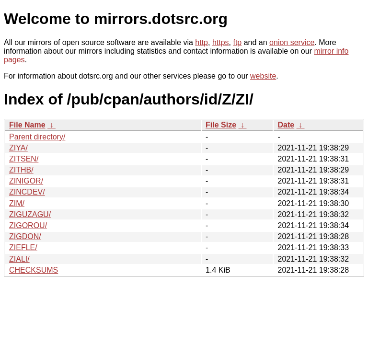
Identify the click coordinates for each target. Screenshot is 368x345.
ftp (237, 42)
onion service (291, 42)
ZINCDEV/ (27, 192)
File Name (27, 125)
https (220, 42)
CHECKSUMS (33, 270)
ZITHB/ (21, 170)
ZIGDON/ (25, 236)
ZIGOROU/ (28, 225)
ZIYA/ (18, 148)
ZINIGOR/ (26, 181)
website (263, 76)
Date (285, 125)
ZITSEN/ (23, 159)
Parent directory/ (37, 137)
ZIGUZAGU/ (30, 214)
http (201, 42)
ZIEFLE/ (23, 247)
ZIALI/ (19, 259)
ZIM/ (16, 203)
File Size (221, 125)
